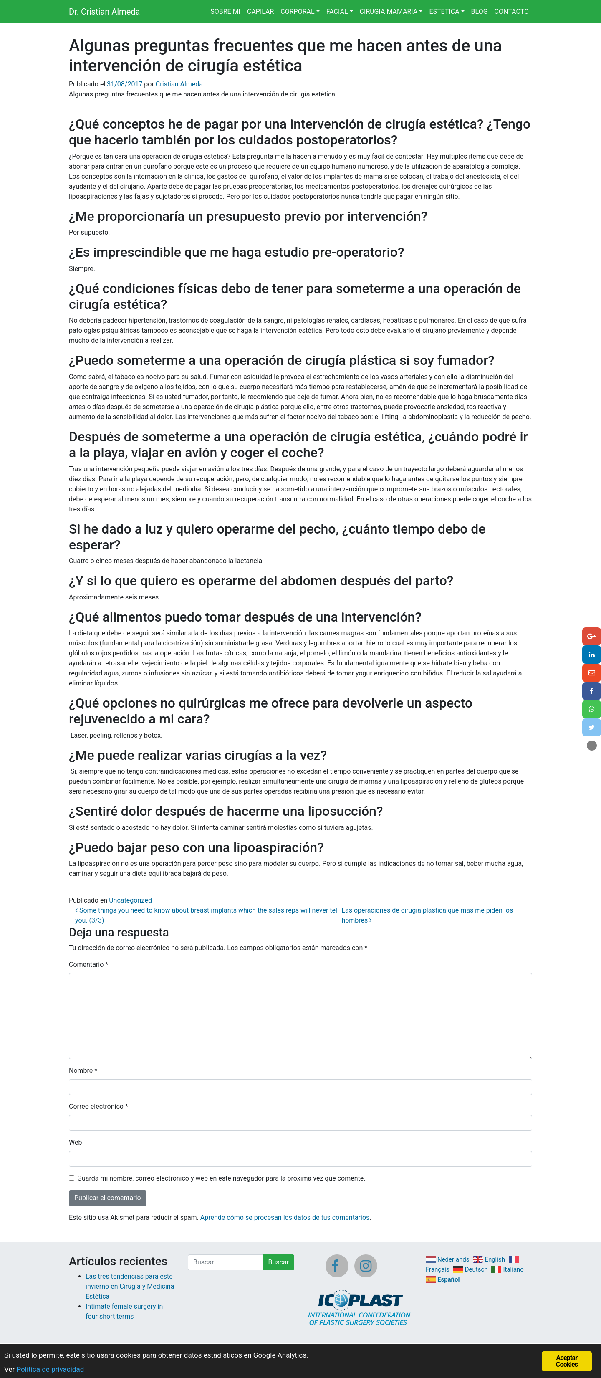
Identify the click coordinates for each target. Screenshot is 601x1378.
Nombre (83, 1071)
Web (75, 1142)
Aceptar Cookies (567, 1361)
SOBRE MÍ (225, 11)
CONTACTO (512, 11)
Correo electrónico (98, 1106)
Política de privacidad (50, 1369)
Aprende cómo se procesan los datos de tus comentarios (284, 1217)
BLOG (479, 11)
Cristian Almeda (179, 84)
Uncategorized (130, 900)
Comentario (88, 964)
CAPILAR (260, 11)
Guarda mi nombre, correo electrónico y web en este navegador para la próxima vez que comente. (221, 1178)
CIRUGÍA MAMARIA (389, 11)
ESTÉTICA (444, 11)
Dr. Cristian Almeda (104, 12)
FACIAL (337, 11)
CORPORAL (297, 11)
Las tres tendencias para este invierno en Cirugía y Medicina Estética (130, 1286)
